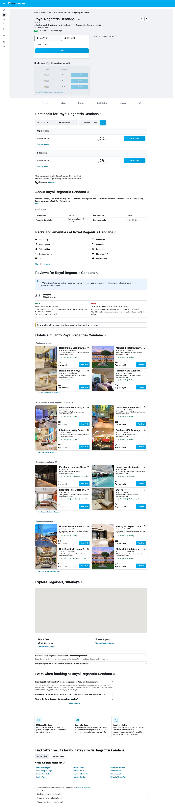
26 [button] (68, 80)
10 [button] (57, 70)
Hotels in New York (42, 774)
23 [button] (52, 80)
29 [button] (84, 80)
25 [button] (62, 80)
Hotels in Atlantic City (80, 774)
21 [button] (78, 75)
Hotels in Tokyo (41, 777)
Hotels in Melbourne (117, 768)
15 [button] (84, 70)
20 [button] (73, 75)
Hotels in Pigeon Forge (44, 771)
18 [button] (62, 75)
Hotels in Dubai (78, 771)
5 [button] (67, 64)
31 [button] (57, 86)
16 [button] (52, 75)
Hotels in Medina (116, 771)
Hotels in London (116, 774)
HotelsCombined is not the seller (92, 794)
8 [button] (83, 64)
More (37, 203)
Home (36, 13)
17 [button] (57, 75)
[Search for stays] (4, 15)
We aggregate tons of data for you (92, 798)
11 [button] (62, 70)
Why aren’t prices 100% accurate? (92, 802)
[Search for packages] (4, 24)
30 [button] (52, 86)
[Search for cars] (4, 19)
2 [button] (51, 64)
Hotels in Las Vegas (43, 768)
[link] (49, 393)
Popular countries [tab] (58, 756)
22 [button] (84, 75)
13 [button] (73, 70)
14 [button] (78, 70)
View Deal (84, 364)
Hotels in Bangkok (79, 777)
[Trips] (4, 35)
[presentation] (116, 36)
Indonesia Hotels (46, 13)
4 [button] (62, 64)
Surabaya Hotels (63, 13)
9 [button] (51, 70)
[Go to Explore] (4, 29)
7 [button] (78, 64)
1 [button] (83, 59)
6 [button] (73, 64)
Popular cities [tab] (42, 756)
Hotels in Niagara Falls (118, 777)
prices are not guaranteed (83, 787)
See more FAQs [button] (74, 704)
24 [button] (57, 80)
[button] (3, 3)
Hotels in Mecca (78, 768)
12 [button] (68, 70)
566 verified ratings (54, 31)
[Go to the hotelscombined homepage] (16, 3)
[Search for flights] (4, 10)
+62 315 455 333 (41, 28)
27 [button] (73, 80)
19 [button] (68, 75)
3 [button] (56, 64)
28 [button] (78, 80)
